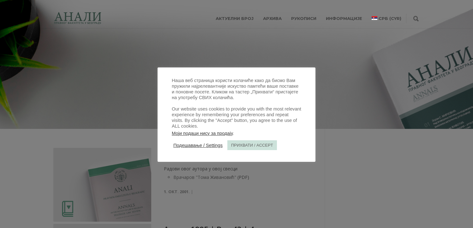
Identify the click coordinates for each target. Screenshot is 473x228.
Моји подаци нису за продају (202, 133)
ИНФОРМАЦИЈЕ (344, 18)
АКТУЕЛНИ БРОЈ (235, 18)
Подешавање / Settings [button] (198, 145)
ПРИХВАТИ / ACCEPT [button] (252, 145)
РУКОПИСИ (303, 18)
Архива (272, 18)
